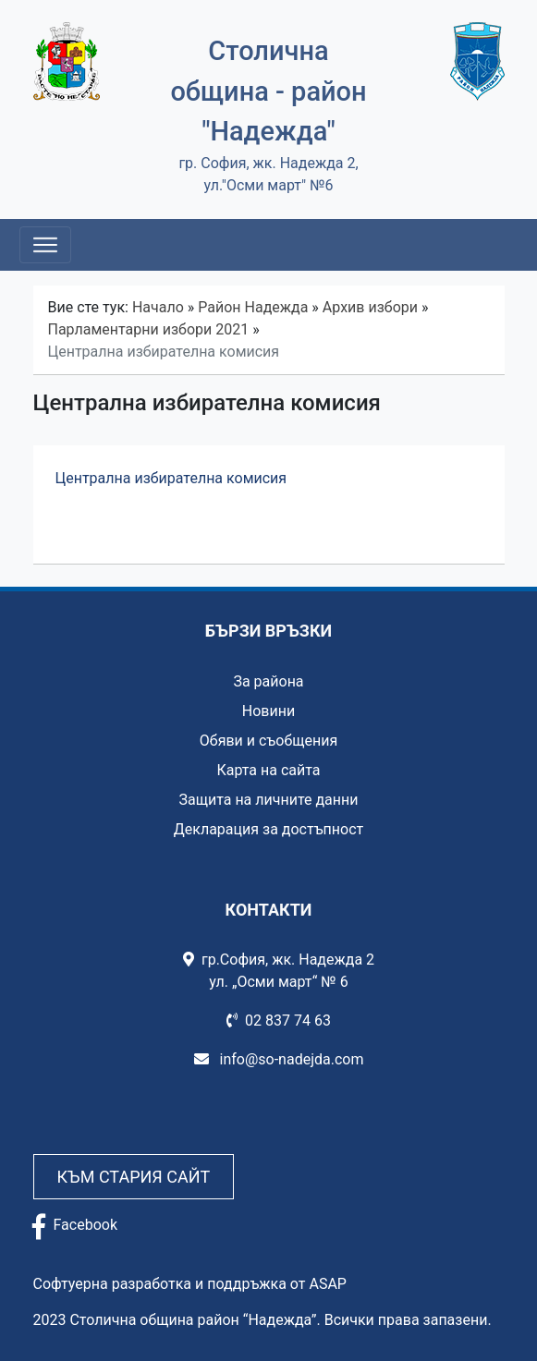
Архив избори (370, 307)
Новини (268, 711)
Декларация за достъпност (269, 829)
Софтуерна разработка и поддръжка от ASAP (190, 1284)
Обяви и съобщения (268, 740)
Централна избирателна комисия (173, 478)
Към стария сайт (134, 1176)
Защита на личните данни (268, 799)
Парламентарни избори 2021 (149, 329)
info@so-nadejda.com (279, 1059)
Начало (158, 307)
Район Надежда (253, 307)
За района (268, 681)
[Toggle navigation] (45, 244)
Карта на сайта (268, 770)
